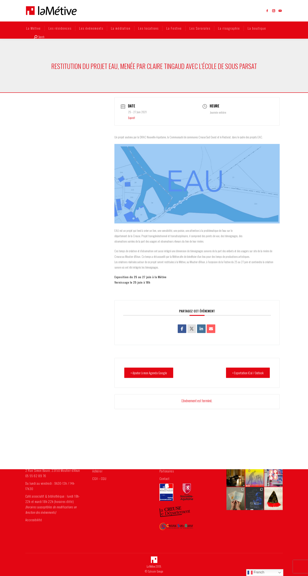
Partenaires (166, 471)
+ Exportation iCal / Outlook (248, 372)
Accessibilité (33, 519)
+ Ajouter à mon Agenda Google (148, 372)
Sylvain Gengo (155, 571)
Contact (164, 478)
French (255, 572)
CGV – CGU (99, 478)
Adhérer (97, 471)
